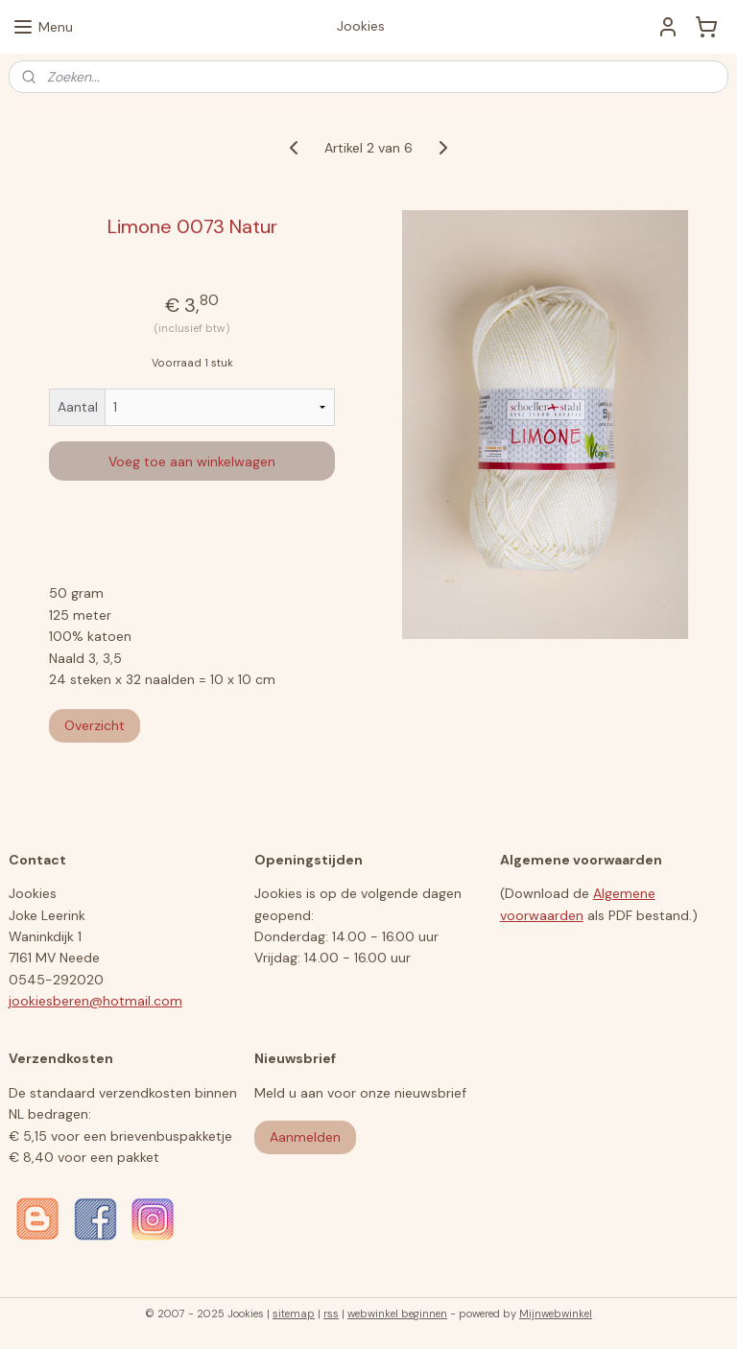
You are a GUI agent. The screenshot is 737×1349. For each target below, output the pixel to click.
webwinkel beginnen (397, 1313)
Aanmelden (305, 1137)
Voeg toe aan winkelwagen (191, 461)
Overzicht (94, 725)
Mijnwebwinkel (555, 1313)
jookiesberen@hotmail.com (95, 1000)
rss (331, 1313)
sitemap (294, 1313)
